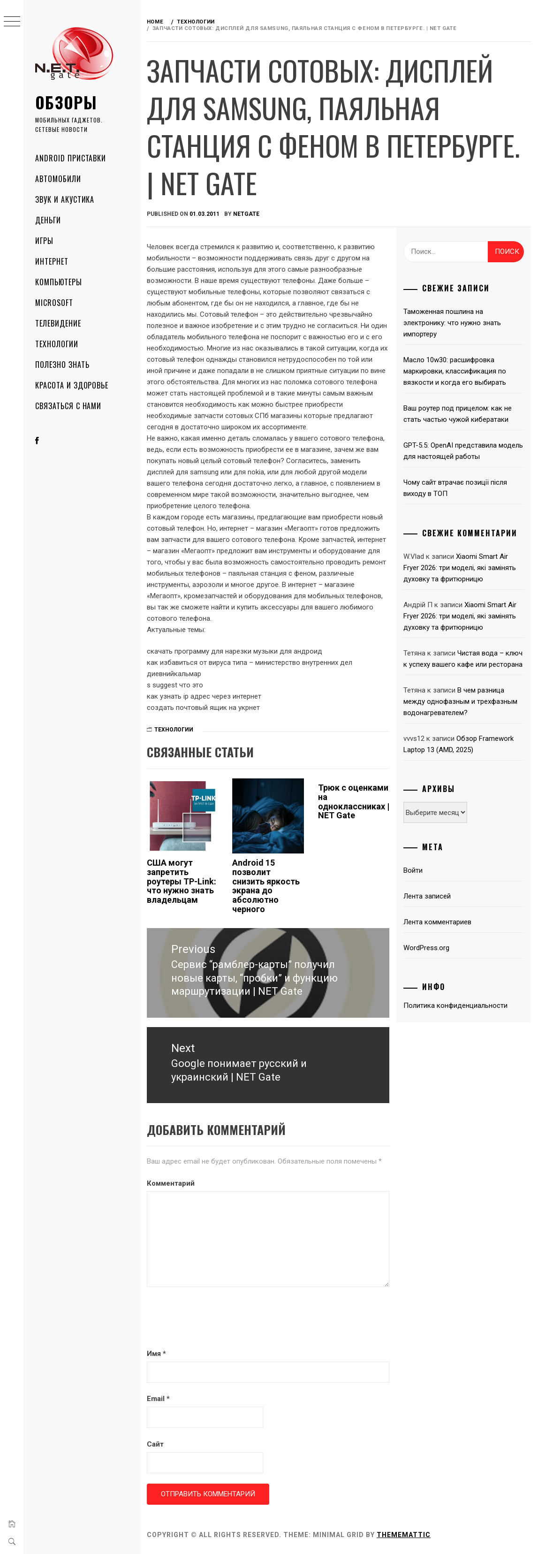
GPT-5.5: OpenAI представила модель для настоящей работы (463, 451)
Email (159, 1398)
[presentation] (219, 1319)
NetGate (247, 214)
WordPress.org (427, 948)
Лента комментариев (438, 922)
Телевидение (58, 323)
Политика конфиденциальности (456, 1005)
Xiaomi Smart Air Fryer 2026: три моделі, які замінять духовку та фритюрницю (460, 567)
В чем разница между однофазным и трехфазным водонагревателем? (461, 701)
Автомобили (58, 178)
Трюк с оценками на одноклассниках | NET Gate (354, 801)
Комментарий (172, 1183)
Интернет (51, 261)
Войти (413, 870)
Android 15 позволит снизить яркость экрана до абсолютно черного (267, 886)
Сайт (156, 1444)
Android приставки (70, 158)
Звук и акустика (64, 199)
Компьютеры (58, 282)
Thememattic (405, 1534)
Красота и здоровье (71, 385)
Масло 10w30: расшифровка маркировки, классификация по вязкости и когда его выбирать (455, 371)
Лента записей (427, 896)
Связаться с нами (68, 405)
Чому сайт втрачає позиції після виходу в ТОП (456, 488)
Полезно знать (62, 364)
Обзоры (66, 102)
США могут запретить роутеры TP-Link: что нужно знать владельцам (182, 881)
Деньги (48, 220)
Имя (157, 1353)
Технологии (56, 344)
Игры (44, 240)
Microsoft (54, 302)
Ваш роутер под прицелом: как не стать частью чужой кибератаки (458, 414)
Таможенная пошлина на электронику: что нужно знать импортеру (452, 322)
